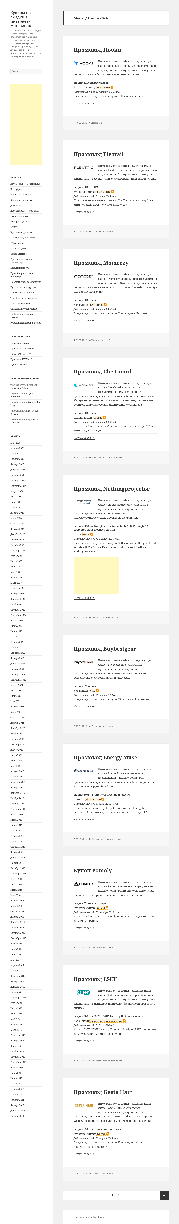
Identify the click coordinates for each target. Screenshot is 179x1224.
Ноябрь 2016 (17, 992)
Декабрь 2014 (17, 1110)
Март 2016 (16, 1029)
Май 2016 (15, 1019)
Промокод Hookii (97, 49)
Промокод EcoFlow (20, 353)
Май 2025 (15, 442)
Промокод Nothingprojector (112, 488)
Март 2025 (16, 453)
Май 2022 (15, 636)
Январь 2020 (17, 787)
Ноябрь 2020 (17, 733)
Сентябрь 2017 (18, 938)
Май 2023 (15, 572)
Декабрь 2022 (17, 598)
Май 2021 (15, 701)
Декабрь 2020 (17, 728)
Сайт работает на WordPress (89, 1217)
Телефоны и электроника (24, 298)
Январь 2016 (17, 1040)
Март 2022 (16, 647)
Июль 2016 (16, 1008)
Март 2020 (16, 776)
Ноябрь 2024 (17, 475)
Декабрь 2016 (17, 986)
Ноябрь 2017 (17, 927)
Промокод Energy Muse (105, 757)
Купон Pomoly (93, 870)
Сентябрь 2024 (18, 485)
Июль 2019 (16, 819)
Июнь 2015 (16, 1078)
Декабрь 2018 (17, 857)
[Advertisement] (26, 124)
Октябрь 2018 (17, 868)
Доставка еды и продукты (24, 210)
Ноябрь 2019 (17, 798)
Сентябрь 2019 (18, 809)
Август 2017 (16, 943)
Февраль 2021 (17, 717)
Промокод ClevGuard (103, 371)
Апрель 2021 (17, 706)
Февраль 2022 (17, 652)
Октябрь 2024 (17, 480)
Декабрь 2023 (17, 534)
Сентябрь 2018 (18, 873)
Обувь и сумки (18, 248)
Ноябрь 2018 (17, 862)
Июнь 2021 (16, 695)
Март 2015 (16, 1094)
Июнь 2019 (16, 825)
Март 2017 (16, 970)
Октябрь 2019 (17, 803)
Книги (13, 226)
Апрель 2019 (17, 835)
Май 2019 (15, 830)
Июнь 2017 (16, 954)
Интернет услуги (19, 221)
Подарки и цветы (19, 267)
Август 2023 (16, 555)
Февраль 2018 (17, 911)
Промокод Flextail (99, 154)
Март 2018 (16, 905)
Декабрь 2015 (17, 1046)
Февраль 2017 (17, 975)
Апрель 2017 (17, 965)
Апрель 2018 (17, 900)
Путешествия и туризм (23, 287)
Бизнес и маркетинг (21, 194)
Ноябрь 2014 (17, 1116)
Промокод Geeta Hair (103, 1091)
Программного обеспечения (25, 281)
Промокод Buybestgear (105, 648)
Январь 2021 (17, 722)
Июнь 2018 (16, 889)
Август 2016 (16, 1002)
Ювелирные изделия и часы (25, 322)
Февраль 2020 (17, 782)
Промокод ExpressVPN (22, 348)
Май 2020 (15, 765)
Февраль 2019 (17, 846)
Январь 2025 (17, 464)
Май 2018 (15, 895)
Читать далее (84, 103)
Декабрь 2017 (17, 922)
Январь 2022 (17, 658)
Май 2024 (15, 507)
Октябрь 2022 (17, 609)
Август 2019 (16, 814)
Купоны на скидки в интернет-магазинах (20, 19)
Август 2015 (16, 1067)
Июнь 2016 (16, 1013)
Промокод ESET (95, 978)
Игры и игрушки (19, 216)
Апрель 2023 (17, 577)
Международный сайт (22, 237)
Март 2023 (16, 582)
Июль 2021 (16, 690)
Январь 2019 (17, 852)
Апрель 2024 (17, 512)
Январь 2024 (17, 528)
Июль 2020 (16, 755)
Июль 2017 (16, 949)
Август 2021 (16, 685)
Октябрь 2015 (17, 1056)
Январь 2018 (17, 916)
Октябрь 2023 (17, 545)
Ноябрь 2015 (17, 1051)
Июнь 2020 (16, 760)
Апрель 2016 (17, 1024)
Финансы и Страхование (23, 308)
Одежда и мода (18, 253)
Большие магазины (21, 199)
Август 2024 (16, 491)
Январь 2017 (17, 981)
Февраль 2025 (17, 458)
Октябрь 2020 (17, 738)
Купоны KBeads (18, 364)
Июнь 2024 (16, 502)
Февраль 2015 (17, 1099)
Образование (17, 243)
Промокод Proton (19, 343)
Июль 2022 (16, 625)
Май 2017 (15, 959)
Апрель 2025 (17, 448)
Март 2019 (16, 841)
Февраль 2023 (17, 588)
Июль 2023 (16, 561)
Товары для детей (20, 303)
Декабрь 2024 (17, 469)
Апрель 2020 (17, 771)
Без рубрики (17, 189)
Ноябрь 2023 (17, 539)
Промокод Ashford (20, 388)
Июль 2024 (16, 496)
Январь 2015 (17, 1105)
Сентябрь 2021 (18, 679)
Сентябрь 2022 (18, 615)
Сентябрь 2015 (18, 1062)
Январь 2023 (17, 593)
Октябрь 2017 (17, 932)
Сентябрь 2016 (18, 997)
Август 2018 (16, 879)
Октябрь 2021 (17, 674)
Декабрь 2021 (17, 663)
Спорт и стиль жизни (22, 292)
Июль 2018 (16, 884)
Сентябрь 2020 (18, 744)
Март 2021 (16, 712)
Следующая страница (164, 1195)
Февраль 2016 (17, 1035)
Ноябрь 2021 (17, 668)
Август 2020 (16, 749)
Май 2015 (15, 1083)
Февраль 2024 (17, 523)
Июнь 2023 (16, 566)
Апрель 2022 (17, 642)
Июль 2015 (16, 1072)
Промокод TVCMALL (21, 359)
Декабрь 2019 (17, 792)
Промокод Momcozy (101, 262)
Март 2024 (16, 518)
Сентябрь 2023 (18, 550)
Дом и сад (15, 205)
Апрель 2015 (17, 1089)
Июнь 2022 (16, 631)
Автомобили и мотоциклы (25, 183)
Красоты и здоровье (21, 232)
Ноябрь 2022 (17, 604)
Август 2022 (16, 620)
